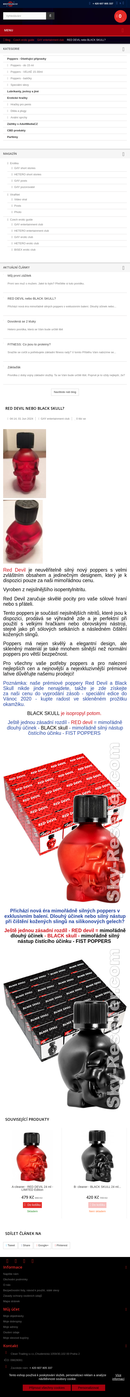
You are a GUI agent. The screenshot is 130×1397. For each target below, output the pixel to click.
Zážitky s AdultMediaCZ (22, 124)
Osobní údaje (11, 1332)
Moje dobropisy (12, 1321)
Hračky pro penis (20, 104)
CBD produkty (16, 130)
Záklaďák (14, 367)
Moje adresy (10, 1326)
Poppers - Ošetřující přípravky (26, 58)
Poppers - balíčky (21, 78)
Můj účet (11, 1309)
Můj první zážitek (19, 275)
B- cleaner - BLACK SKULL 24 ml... (97, 1186)
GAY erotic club (23, 237)
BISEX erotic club (25, 249)
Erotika (14, 163)
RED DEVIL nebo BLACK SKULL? (32, 298)
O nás (7, 1284)
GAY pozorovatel (24, 187)
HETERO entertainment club (31, 230)
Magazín (10, 154)
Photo (17, 212)
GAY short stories (25, 168)
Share (25, 1245)
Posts (17, 205)
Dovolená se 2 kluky (22, 321)
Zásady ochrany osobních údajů (22, 1295)
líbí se (80, 418)
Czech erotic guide (23, 39)
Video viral (20, 199)
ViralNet (15, 194)
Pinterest (61, 1245)
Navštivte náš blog (65, 392)
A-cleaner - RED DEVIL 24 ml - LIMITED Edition (32, 1188)
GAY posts (20, 180)
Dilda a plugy (18, 110)
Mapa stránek (11, 1301)
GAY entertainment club (50, 39)
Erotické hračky (17, 97)
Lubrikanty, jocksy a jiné (23, 91)
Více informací (118, 1377)
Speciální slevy (19, 84)
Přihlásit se (126, 3)
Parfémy (12, 137)
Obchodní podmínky (15, 1279)
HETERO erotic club (26, 243)
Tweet (10, 1245)
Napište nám (120, 3)
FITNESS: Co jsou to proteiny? (29, 344)
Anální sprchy (18, 117)
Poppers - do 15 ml (22, 65)
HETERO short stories (27, 174)
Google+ (42, 1245)
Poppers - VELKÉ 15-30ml (26, 71)
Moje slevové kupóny (16, 1337)
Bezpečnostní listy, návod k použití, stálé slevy (31, 1290)
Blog (7, 39)
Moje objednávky (13, 1316)
